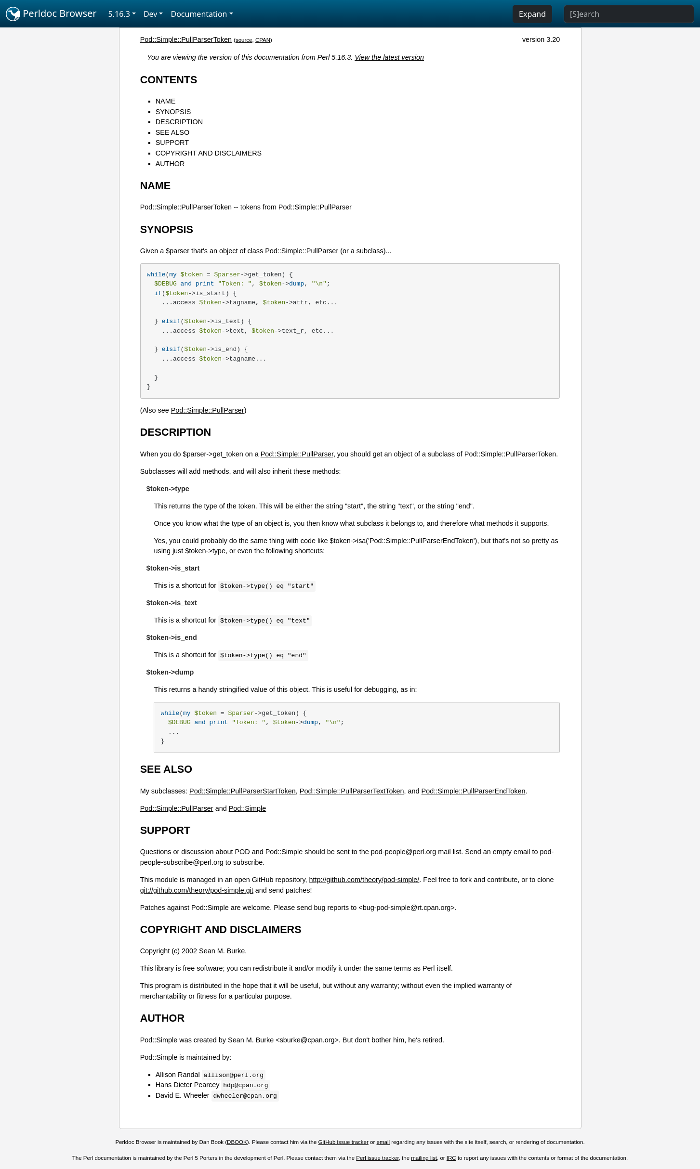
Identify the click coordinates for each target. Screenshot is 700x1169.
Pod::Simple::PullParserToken (186, 39)
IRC (451, 1158)
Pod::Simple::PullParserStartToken (242, 791)
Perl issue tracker (377, 1158)
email (383, 1142)
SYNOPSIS (173, 112)
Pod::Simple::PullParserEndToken (474, 791)
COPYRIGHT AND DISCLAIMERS (209, 153)
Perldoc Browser (51, 14)
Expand (532, 14)
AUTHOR (170, 164)
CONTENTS (169, 80)
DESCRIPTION (179, 122)
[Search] (629, 14)
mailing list (424, 1158)
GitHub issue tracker (343, 1142)
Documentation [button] (199, 14)
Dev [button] (151, 14)
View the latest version (389, 57)
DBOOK (237, 1142)
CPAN (262, 40)
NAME (166, 101)
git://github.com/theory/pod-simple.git (196, 890)
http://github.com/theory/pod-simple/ (364, 879)
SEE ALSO (172, 132)
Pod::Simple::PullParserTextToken (352, 791)
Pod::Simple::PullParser (207, 410)
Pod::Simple (247, 808)
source (244, 40)
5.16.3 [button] (119, 14)
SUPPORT (172, 142)
